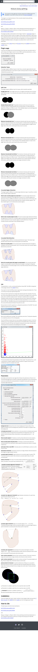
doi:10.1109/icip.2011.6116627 (7, 31)
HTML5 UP (18, 628)
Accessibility (24, 628)
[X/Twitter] (19, 625)
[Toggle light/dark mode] (36, 1)
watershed (29, 33)
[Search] (19, 1)
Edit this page (33, 4)
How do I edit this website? (32, 5)
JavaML (2, 45)
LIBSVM (27, 43)
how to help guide (28, 14)
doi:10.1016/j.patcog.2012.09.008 (8, 24)
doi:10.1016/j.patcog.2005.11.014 (8, 21)
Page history (23, 4)
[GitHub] (22, 625)
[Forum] (16, 625)
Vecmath (19, 43)
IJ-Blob (10, 43)
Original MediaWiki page (24, 5)
